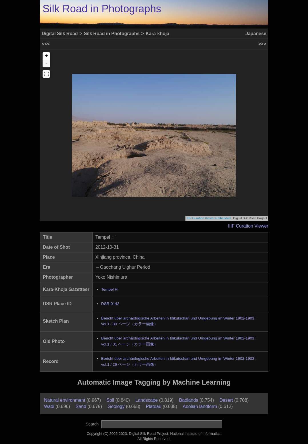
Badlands (188, 400)
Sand (80, 406)
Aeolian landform (200, 406)
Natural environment (64, 400)
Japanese (255, 33)
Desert (226, 400)
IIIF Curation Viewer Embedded (209, 218)
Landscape (146, 400)
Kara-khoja (157, 33)
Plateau (153, 406)
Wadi (49, 406)
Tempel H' (109, 289)
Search (92, 424)
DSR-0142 (110, 304)
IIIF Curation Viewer (248, 226)
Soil (110, 400)
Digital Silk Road (60, 33)
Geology (116, 406)
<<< (46, 43)
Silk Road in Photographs (102, 9)
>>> (262, 43)
